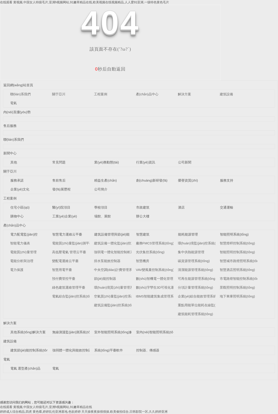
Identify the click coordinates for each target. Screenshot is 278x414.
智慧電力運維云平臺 (67, 234)
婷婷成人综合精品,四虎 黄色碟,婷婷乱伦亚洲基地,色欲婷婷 (40, 411)
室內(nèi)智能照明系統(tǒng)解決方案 (163, 332)
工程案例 (100, 94)
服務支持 (226, 180)
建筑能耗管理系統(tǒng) (195, 314)
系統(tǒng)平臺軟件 (108, 350)
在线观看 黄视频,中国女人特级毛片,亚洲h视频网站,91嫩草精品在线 (46, 407)
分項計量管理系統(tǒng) (195, 287)
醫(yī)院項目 (61, 207)
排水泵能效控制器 (107, 261)
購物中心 (17, 216)
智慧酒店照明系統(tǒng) (237, 270)
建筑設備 (226, 94)
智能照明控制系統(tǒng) (237, 252)
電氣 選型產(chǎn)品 (25, 368)
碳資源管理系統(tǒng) (194, 261)
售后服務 (10, 126)
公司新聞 (184, 162)
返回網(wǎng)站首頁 (18, 85)
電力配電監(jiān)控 (24, 234)
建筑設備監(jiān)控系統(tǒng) (115, 305)
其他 (13, 162)
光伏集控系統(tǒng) (150, 252)
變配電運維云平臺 (65, 261)
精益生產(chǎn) (105, 180)
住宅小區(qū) (20, 207)
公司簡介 (100, 189)
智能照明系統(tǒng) (234, 234)
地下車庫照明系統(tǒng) (237, 296)
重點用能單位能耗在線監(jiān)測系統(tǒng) (209, 305)
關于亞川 (58, 94)
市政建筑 (142, 207)
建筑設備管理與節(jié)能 (112, 234)
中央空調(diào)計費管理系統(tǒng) (119, 270)
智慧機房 (142, 261)
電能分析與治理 (21, 261)
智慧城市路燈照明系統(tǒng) (241, 261)
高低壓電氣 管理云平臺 (69, 252)
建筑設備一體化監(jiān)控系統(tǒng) (120, 243)
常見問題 (59, 162)
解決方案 (184, 94)
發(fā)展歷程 (61, 189)
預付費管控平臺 (63, 278)
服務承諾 (17, 180)
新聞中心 (10, 153)
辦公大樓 (142, 216)
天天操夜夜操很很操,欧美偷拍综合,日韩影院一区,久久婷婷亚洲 (124, 411)
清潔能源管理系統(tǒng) (195, 270)
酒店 (181, 207)
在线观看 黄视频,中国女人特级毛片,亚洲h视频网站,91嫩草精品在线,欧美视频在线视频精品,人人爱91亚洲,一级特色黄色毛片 (84, 2)
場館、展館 (102, 216)
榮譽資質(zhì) (188, 180)
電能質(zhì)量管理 (23, 252)
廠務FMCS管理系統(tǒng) (155, 243)
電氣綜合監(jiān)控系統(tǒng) (73, 296)
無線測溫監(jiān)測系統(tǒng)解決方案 (80, 332)
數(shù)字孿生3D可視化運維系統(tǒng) (164, 287)
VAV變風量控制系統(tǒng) (155, 270)
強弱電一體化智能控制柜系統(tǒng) (120, 252)
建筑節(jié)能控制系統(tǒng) (30, 350)
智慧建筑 (142, 234)
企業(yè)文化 (19, 189)
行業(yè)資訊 (145, 162)
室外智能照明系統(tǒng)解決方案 (118, 332)
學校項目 (100, 207)
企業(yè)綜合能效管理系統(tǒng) (201, 296)
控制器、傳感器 (147, 350)
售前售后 (59, 180)
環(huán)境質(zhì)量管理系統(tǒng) (119, 287)
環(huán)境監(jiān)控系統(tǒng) (201, 243)
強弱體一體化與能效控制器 (72, 350)
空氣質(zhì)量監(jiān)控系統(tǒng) (118, 296)
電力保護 (16, 270)
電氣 (13, 103)
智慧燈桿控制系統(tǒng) (237, 243)
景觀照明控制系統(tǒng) (237, 287)
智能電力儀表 (20, 243)
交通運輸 (226, 207)
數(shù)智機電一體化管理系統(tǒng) (162, 278)
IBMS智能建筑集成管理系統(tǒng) (161, 296)
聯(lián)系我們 (20, 94)
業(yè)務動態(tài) (106, 162)
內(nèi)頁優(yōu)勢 (17, 112)
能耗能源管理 (188, 234)
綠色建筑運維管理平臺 (68, 287)
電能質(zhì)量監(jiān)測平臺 (72, 243)
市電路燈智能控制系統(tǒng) (241, 278)
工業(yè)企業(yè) (64, 216)
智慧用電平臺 (62, 270)
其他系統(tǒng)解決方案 (28, 332)
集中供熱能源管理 (191, 252)
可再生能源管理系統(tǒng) (197, 278)
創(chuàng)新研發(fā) (151, 180)
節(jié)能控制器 (105, 278)
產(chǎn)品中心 (147, 94)
